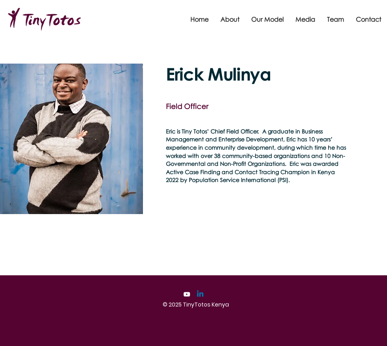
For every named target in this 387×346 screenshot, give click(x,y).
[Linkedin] (200, 294)
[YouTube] (187, 294)
